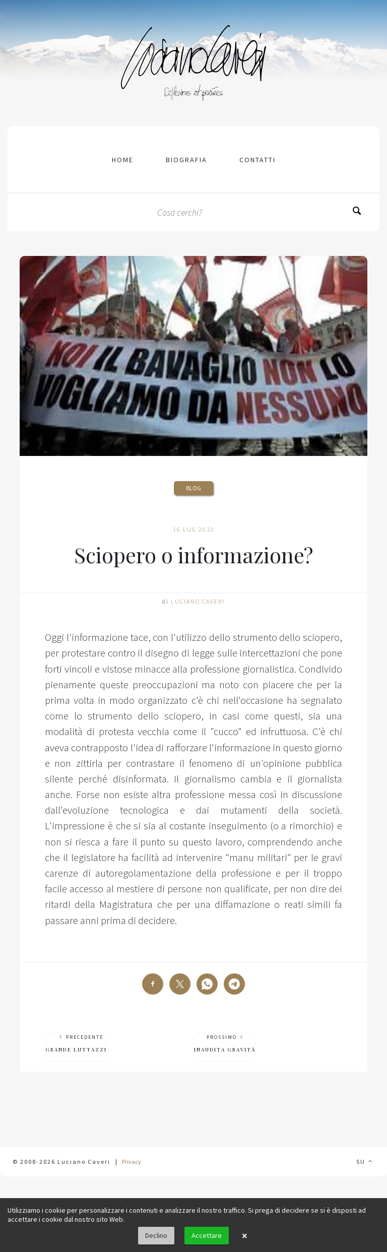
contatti (257, 159)
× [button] (244, 1236)
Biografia (186, 159)
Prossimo (224, 1043)
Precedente (76, 1043)
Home (123, 159)
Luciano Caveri (198, 601)
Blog (193, 488)
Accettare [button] (206, 1235)
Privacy (131, 1161)
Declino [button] (156, 1235)
